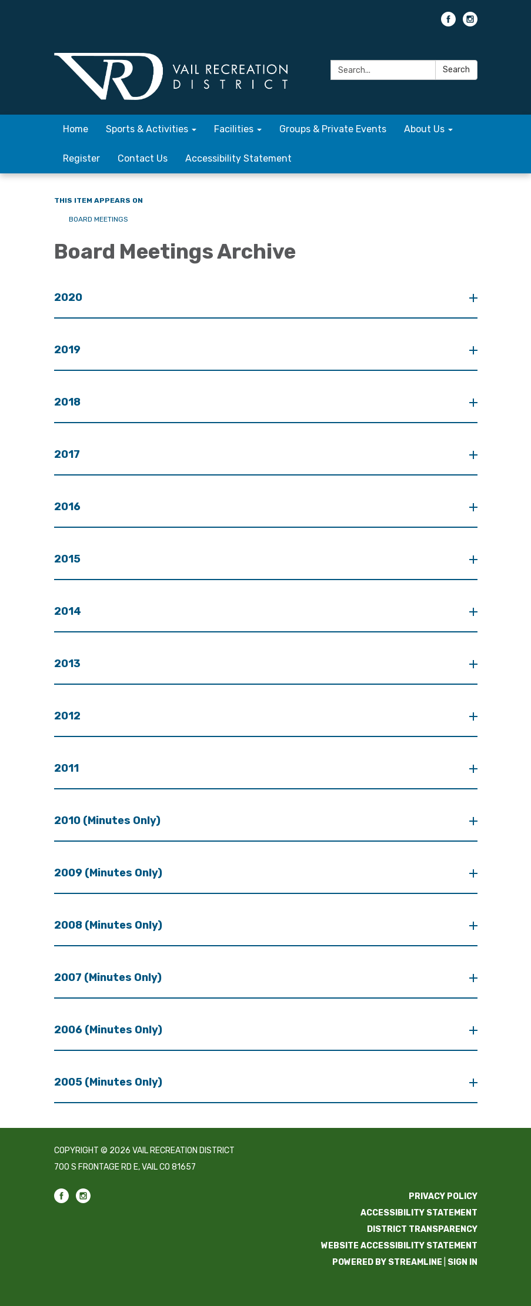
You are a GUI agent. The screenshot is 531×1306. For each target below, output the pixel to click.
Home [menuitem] (75, 129)
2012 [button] (68, 715)
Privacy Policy (443, 1196)
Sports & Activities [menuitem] (147, 129)
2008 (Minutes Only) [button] (109, 925)
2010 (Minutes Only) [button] (108, 820)
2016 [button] (68, 506)
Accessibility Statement (418, 1213)
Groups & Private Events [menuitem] (332, 129)
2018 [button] (68, 402)
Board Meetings (98, 219)
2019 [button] (68, 349)
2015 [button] (68, 558)
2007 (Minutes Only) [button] (109, 977)
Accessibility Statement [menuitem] (238, 158)
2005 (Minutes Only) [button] (109, 1082)
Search (456, 70)
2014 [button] (69, 611)
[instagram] (470, 23)
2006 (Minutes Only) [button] (109, 1029)
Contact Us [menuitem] (143, 158)
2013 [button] (68, 663)
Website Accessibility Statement (399, 1246)
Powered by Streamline (387, 1262)
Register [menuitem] (81, 158)
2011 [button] (67, 768)
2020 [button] (69, 297)
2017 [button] (68, 454)
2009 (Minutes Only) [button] (109, 872)
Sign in (462, 1262)
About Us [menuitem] (424, 129)
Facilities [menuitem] (233, 129)
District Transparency (422, 1229)
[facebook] (448, 23)
